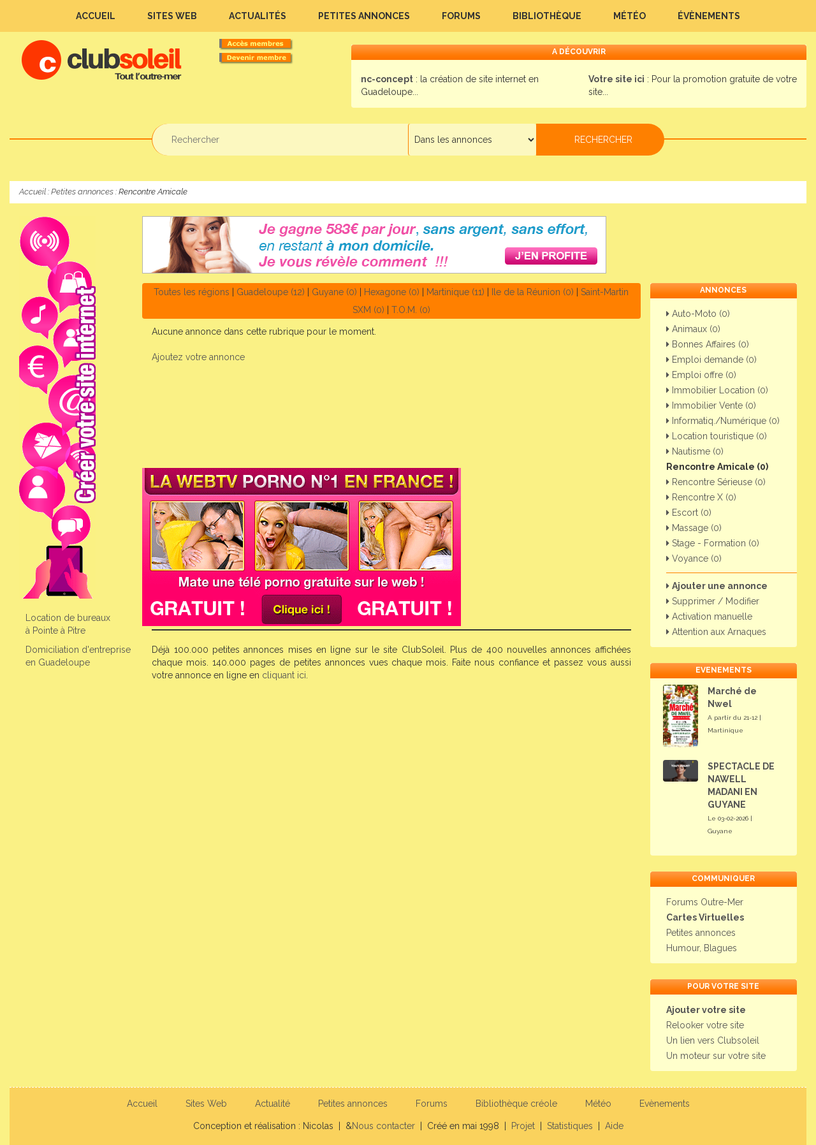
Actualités (257, 16)
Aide (614, 1126)
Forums (461, 16)
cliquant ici (284, 675)
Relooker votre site (705, 1025)
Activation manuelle (709, 616)
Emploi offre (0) (701, 375)
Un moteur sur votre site (716, 1056)
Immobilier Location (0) (717, 390)
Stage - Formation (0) (712, 543)
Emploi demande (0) (711, 359)
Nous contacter (383, 1126)
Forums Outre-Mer (704, 902)
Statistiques (570, 1126)
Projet (523, 1126)
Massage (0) (694, 528)
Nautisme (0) (695, 451)
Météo (629, 16)
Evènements (664, 1103)
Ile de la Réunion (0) (533, 292)
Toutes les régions (191, 292)
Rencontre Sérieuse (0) (716, 482)
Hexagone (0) (391, 292)
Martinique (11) (455, 292)
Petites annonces (364, 16)
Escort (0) (688, 512)
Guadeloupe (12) (271, 292)
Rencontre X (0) (701, 497)
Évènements (709, 16)
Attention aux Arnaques (716, 632)
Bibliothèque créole (516, 1103)
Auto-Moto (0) (698, 314)
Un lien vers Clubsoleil (712, 1040)
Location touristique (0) (716, 436)
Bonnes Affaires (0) (707, 344)
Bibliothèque (547, 16)
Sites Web (172, 16)
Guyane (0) (334, 292)
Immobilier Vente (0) (711, 405)
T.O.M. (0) (410, 310)
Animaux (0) (693, 329)
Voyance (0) (694, 558)
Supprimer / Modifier (712, 601)
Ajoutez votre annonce (198, 357)
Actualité (272, 1103)
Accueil (95, 16)
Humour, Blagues (701, 948)
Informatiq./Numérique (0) (723, 421)
